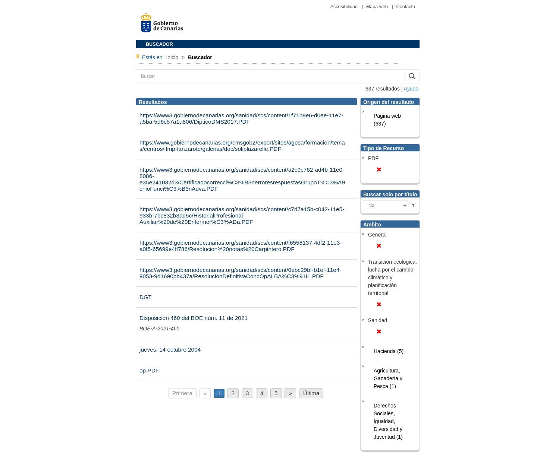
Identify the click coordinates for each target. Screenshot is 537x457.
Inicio (173, 57)
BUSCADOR (159, 44)
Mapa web (377, 6)
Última (311, 393)
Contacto (405, 6)
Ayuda (411, 89)
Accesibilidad (344, 6)
